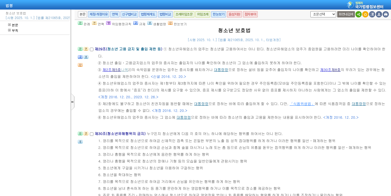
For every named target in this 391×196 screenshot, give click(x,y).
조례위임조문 (184, 14)
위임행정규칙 (118, 24)
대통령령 (221, 69)
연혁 (115, 14)
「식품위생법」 (301, 103)
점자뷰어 (250, 14)
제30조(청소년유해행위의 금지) (120, 133)
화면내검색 (346, 14)
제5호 (116, 69)
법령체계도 (148, 14)
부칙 (13, 30)
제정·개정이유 (99, 14)
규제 (139, 24)
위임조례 (203, 14)
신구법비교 (129, 14)
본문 (13, 25)
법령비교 (165, 14)
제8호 (335, 69)
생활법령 (156, 24)
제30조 (326, 69)
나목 (124, 69)
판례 (84, 24)
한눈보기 (218, 14)
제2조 (107, 69)
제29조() (128, 48)
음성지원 (234, 14)
